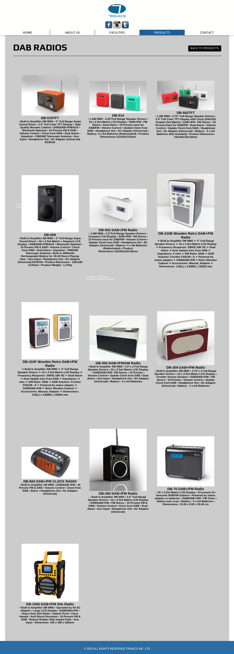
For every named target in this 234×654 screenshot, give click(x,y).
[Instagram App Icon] (117, 24)
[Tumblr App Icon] (125, 24)
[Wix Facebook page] (108, 24)
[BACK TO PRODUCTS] (204, 48)
